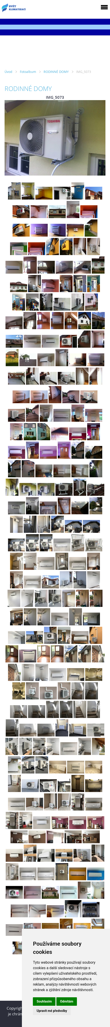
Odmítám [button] (66, 1001)
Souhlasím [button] (44, 1001)
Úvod (8, 71)
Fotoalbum (28, 71)
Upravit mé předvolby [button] (52, 1011)
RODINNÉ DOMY (56, 71)
